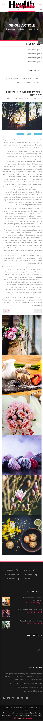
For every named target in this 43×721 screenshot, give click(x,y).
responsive (26, 83)
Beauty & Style (21, 708)
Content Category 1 (34, 50)
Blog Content (20, 29)
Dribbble (13, 570)
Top (40, 40)
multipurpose (26, 78)
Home (35, 29)
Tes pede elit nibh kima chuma (30, 621)
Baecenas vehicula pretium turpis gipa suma (23, 93)
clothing (36, 83)
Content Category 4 (34, 62)
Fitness (32, 708)
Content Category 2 (34, 54)
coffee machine (13, 78)
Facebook (13, 579)
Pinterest (31, 574)
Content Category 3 (34, 58)
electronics (15, 83)
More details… (25, 718)
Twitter (29, 570)
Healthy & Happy (7, 708)
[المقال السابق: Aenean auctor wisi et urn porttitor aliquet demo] (37, 311)
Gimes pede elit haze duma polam (29, 609)
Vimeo (30, 579)
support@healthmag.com (32, 691)
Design (37, 78)
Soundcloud (12, 574)
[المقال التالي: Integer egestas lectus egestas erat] (6, 311)
